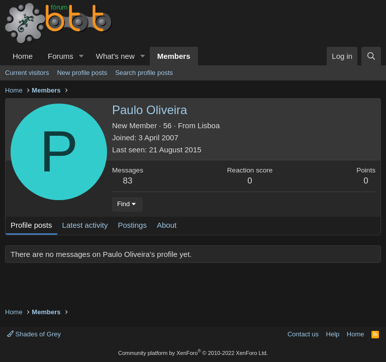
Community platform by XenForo (193, 353)
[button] (81, 56)
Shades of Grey (34, 334)
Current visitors (27, 72)
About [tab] (166, 225)
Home (23, 56)
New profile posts (82, 72)
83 (128, 181)
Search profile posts (144, 72)
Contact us (303, 334)
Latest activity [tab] (85, 225)
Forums (60, 56)
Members (173, 56)
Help (333, 334)
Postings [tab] (132, 225)
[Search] (371, 56)
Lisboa (209, 125)
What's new (115, 56)
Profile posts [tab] (31, 225)
